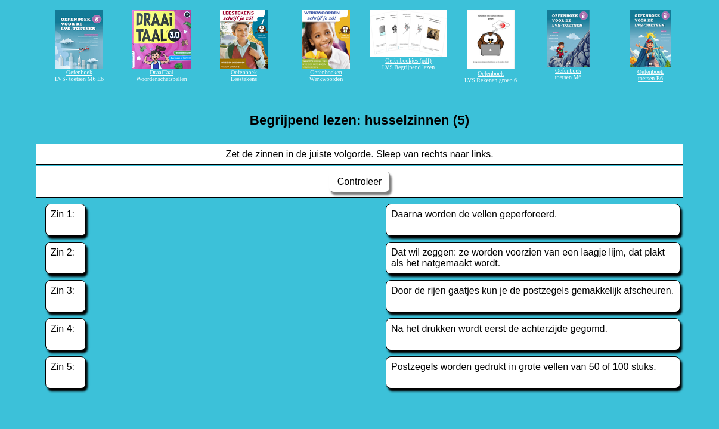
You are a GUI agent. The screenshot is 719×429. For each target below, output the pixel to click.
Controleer (359, 181)
